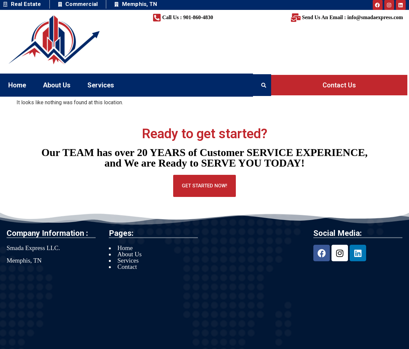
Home (17, 85)
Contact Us (339, 85)
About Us (57, 85)
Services (100, 85)
